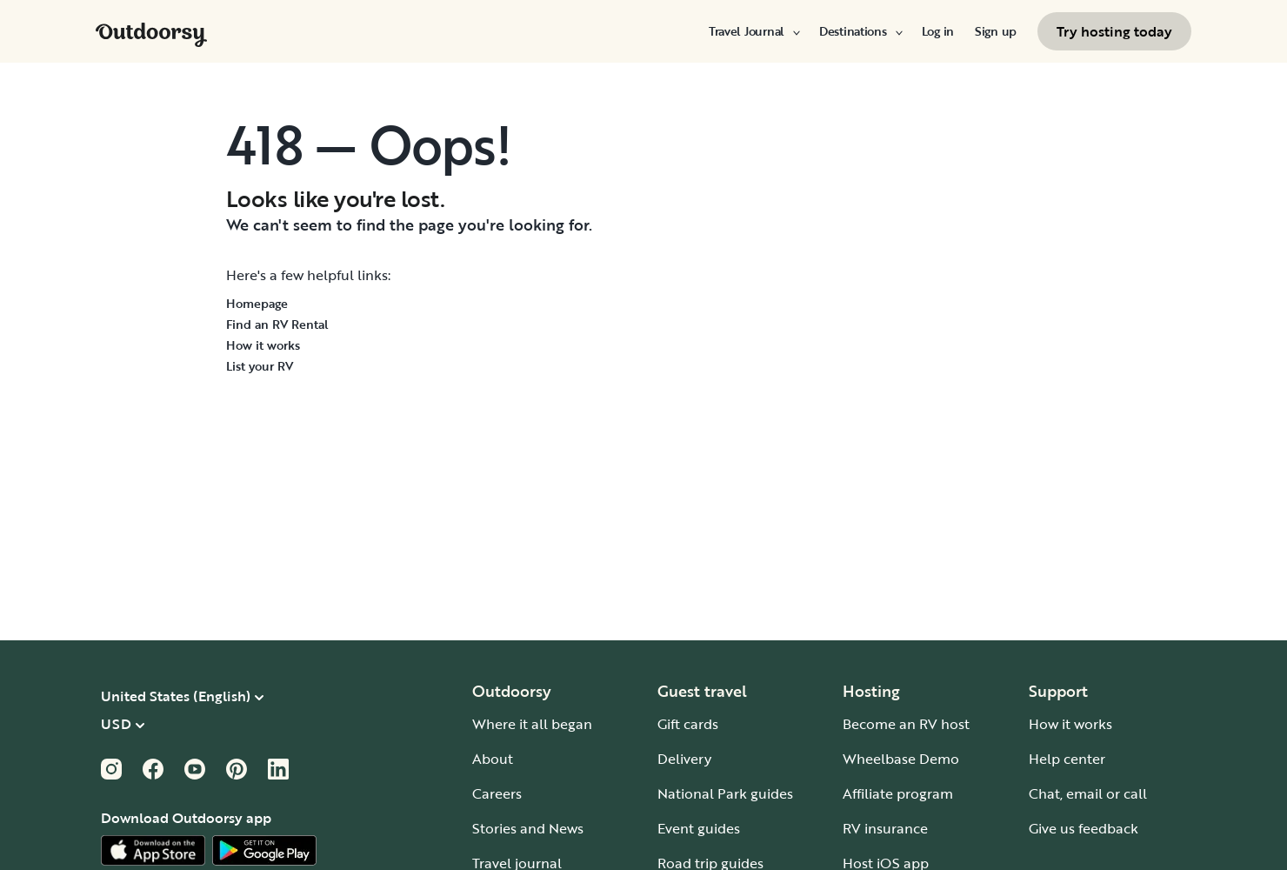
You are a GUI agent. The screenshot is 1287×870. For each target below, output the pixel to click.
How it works (263, 345)
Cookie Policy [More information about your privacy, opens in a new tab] (85, 739)
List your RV (259, 366)
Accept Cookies (973, 804)
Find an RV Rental (277, 324)
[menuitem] (753, 31)
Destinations (860, 31)
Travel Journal (753, 31)
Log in (938, 31)
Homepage (257, 303)
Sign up (996, 31)
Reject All (973, 758)
